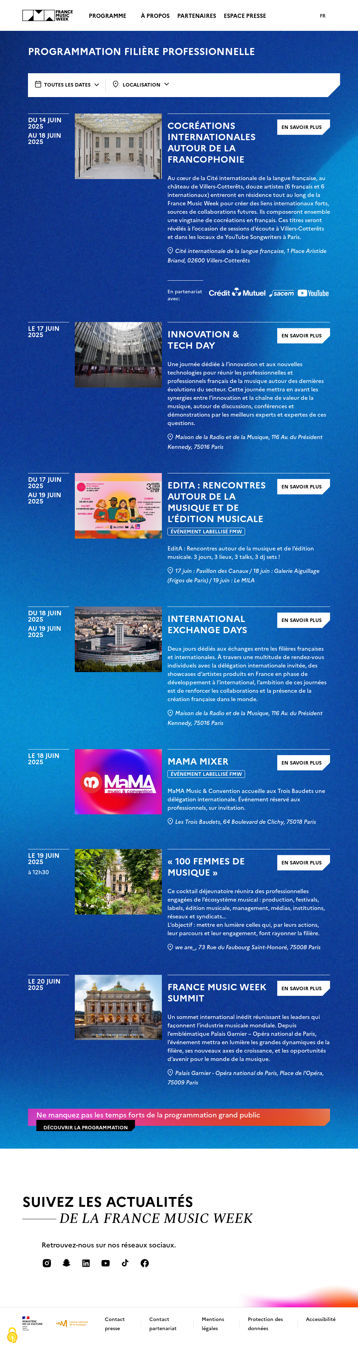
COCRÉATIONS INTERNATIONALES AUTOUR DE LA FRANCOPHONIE (211, 150)
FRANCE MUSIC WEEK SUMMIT (216, 1000)
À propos (155, 15)
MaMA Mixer (197, 769)
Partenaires (196, 15)
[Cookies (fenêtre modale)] (12, 1336)
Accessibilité (321, 1327)
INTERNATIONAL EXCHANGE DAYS (207, 632)
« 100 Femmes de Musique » (206, 875)
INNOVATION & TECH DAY (203, 348)
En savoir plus (301, 135)
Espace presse (245, 15)
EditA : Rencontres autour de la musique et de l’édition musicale (216, 510)
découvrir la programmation (85, 1135)
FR (322, 15)
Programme (107, 15)
